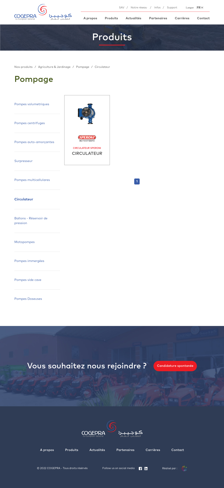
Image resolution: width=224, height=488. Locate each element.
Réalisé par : (174, 468)
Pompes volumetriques (31, 104)
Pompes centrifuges (29, 123)
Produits (111, 18)
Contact (203, 18)
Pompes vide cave (27, 280)
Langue (190, 7)
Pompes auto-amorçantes (34, 142)
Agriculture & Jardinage (54, 67)
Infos (157, 7)
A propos (90, 18)
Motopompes (24, 242)
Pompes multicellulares (32, 180)
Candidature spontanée (175, 366)
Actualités (133, 18)
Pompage (83, 67)
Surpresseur (23, 161)
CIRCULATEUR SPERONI (87, 148)
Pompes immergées (29, 261)
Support (172, 7)
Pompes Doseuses (28, 299)
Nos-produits (23, 67)
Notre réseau (139, 7)
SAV (121, 7)
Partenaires (158, 18)
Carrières (182, 18)
